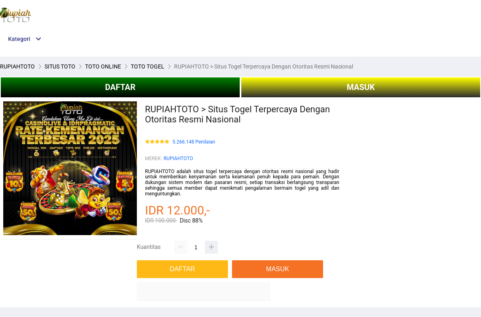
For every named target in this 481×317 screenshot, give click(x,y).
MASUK (361, 87)
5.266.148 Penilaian (193, 142)
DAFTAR (120, 87)
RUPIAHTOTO (178, 158)
